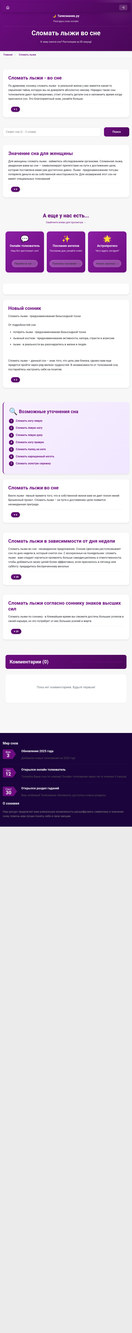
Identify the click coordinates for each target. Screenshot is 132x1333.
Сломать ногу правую (30, 442)
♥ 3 (15, 380)
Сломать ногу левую (29, 421)
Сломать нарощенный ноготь (35, 456)
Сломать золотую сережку (33, 463)
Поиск (116, 132)
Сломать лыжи (27, 54)
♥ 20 (16, 631)
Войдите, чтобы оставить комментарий (97, 662)
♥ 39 (16, 577)
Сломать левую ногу (29, 428)
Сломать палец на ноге (31, 449)
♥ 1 (15, 109)
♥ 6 (15, 515)
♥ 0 (15, 189)
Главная (8, 54)
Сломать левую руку (29, 435)
